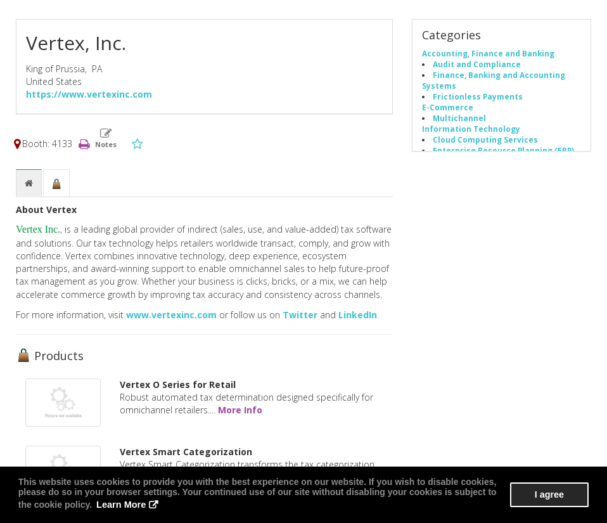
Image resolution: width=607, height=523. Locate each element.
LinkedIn (357, 315)
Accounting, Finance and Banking (488, 53)
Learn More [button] (104, 505)
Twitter (300, 315)
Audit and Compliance (477, 64)
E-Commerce (447, 107)
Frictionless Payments (478, 96)
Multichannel (459, 118)
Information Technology (471, 129)
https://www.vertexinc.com (89, 94)
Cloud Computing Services (485, 139)
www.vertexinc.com (171, 315)
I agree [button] (550, 495)
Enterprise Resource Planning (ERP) (503, 150)
